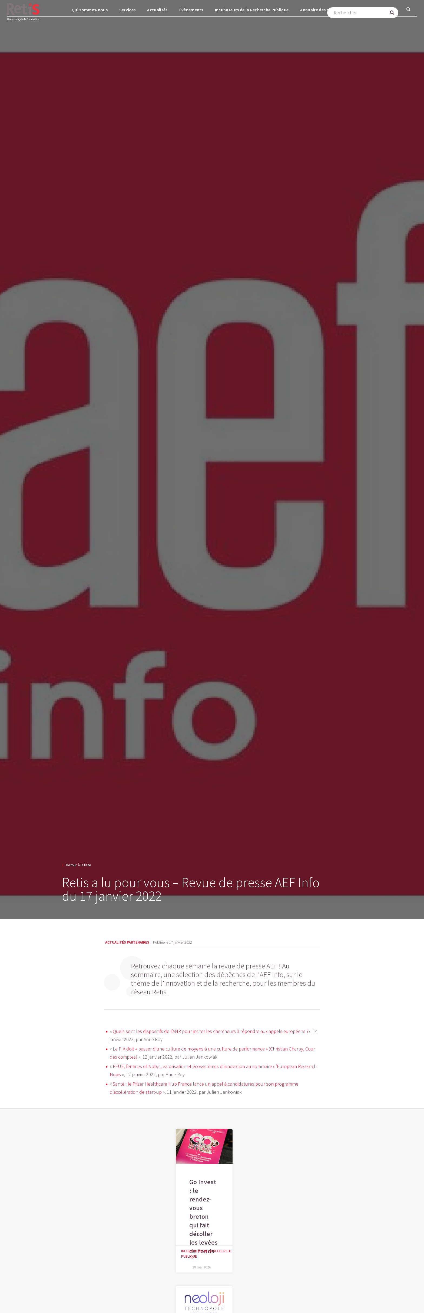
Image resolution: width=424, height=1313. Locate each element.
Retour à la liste (78, 865)
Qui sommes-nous (90, 9)
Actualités (157, 9)
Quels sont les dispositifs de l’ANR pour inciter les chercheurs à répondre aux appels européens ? (211, 1031)
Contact (365, 9)
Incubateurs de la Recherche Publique (252, 9)
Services (127, 9)
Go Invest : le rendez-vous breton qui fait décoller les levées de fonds (203, 1216)
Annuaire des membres (322, 9)
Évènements (191, 9)
